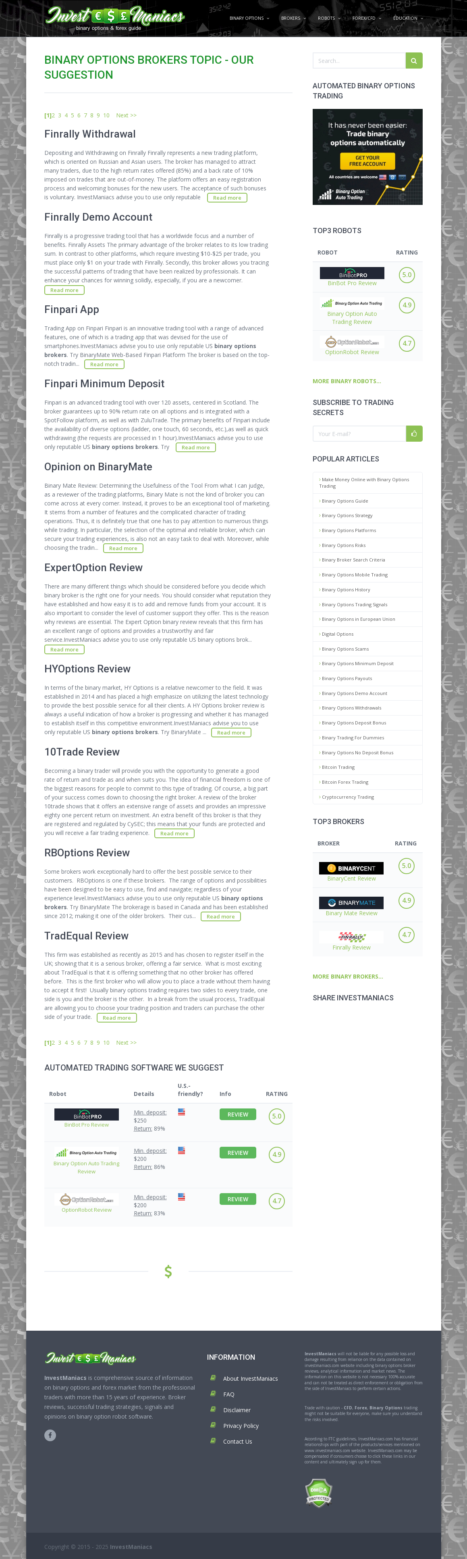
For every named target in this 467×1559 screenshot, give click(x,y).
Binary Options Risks (342, 545)
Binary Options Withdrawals (350, 708)
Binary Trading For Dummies (351, 738)
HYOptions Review (87, 669)
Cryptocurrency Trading (346, 797)
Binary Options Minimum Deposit (356, 663)
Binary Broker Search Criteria (352, 560)
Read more (227, 197)
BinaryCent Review (351, 872)
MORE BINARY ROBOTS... (347, 381)
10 (106, 115)
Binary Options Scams (344, 649)
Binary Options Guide (343, 501)
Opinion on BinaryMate (98, 467)
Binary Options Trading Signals (353, 604)
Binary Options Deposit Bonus (352, 723)
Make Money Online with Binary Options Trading (364, 482)
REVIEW (238, 1114)
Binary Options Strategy (346, 515)
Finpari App (71, 309)
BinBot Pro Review (352, 277)
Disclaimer (237, 1410)
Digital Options (336, 634)
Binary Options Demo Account (353, 693)
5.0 (407, 274)
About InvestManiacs (250, 1378)
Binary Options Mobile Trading (353, 575)
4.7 (407, 343)
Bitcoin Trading (337, 767)
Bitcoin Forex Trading (343, 782)
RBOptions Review (87, 853)
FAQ (229, 1394)
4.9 (407, 305)
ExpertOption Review (93, 567)
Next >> (126, 115)
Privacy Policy (241, 1426)
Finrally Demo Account (98, 217)
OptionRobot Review (352, 346)
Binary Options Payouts (345, 678)
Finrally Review (351, 941)
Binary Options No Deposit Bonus (356, 752)
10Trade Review (82, 752)
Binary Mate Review (351, 907)
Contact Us (237, 1441)
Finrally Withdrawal (90, 134)
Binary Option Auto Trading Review (352, 311)
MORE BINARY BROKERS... (348, 976)
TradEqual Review (86, 936)
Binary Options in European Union (357, 619)
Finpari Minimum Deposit (104, 384)
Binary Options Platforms (347, 530)
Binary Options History (344, 589)
